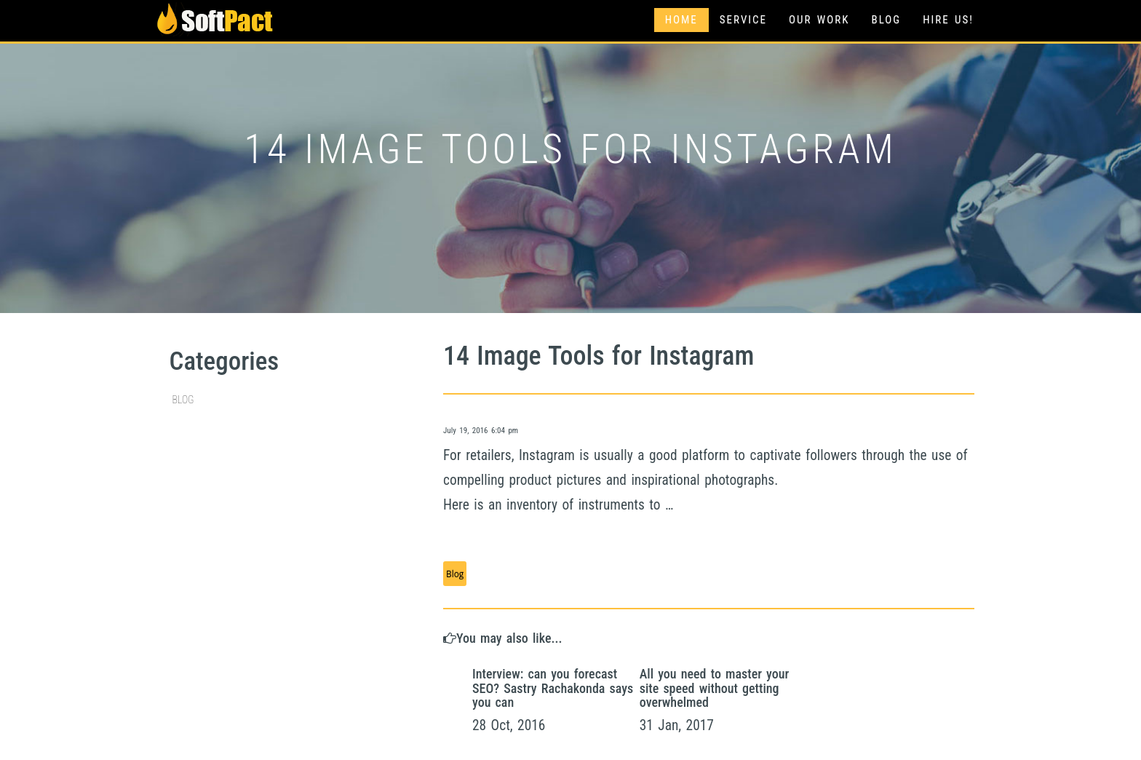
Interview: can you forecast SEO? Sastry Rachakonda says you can (552, 688)
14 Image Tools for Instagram (598, 356)
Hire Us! (948, 19)
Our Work (819, 19)
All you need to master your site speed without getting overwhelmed (714, 688)
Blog (886, 19)
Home (681, 19)
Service (743, 19)
